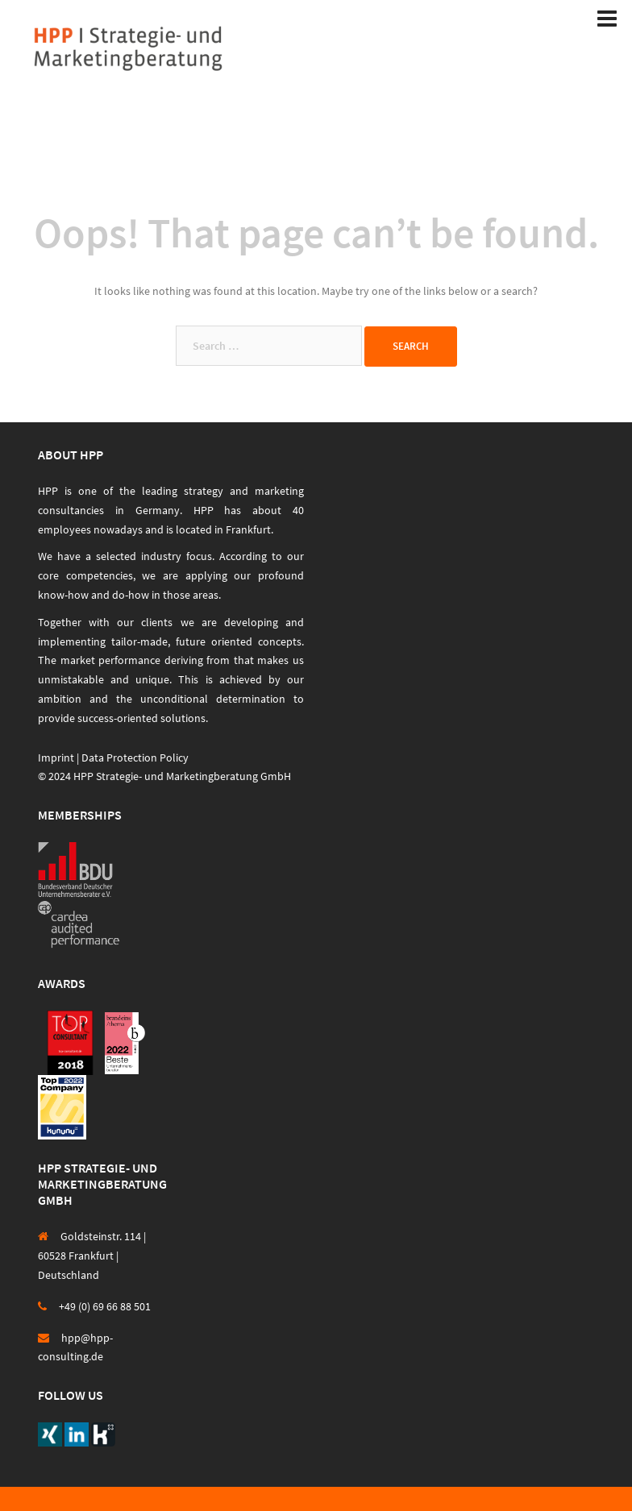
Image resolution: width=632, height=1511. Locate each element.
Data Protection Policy (135, 757)
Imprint (56, 757)
